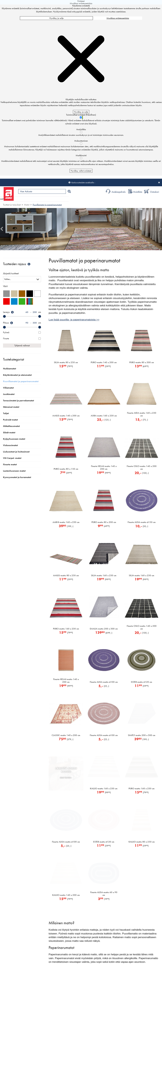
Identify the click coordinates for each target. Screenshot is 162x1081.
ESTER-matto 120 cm (141, 682)
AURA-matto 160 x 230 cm (104, 415)
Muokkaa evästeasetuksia (118, 18)
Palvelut (67, 198)
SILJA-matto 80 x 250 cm (66, 362)
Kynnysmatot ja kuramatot (17, 477)
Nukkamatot (9, 368)
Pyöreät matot (10, 419)
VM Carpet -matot (12, 458)
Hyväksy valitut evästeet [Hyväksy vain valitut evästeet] (81, 170)
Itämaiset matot (11, 406)
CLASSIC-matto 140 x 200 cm (66, 735)
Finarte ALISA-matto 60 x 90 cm (103, 893)
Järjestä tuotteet (11, 273)
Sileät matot (9, 432)
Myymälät (51, 198)
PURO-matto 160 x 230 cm (66, 628)
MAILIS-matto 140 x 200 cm (66, 415)
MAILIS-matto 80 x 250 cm (66, 575)
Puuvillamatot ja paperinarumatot (47, 204)
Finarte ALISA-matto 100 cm (104, 682)
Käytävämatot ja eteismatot (17, 375)
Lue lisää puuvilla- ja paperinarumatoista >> (74, 319)
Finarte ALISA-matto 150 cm (142, 522)
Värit (5, 286)
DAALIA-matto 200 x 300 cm (104, 628)
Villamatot (8, 387)
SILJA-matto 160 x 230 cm (103, 575)
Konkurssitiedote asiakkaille (82, 182)
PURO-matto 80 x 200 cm (103, 522)
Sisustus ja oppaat (85, 198)
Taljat (6, 413)
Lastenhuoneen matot (14, 470)
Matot (26, 204)
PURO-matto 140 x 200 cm (104, 362)
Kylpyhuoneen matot (14, 438)
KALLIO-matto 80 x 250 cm (142, 841)
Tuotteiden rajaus (17, 264)
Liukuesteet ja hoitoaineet (16, 451)
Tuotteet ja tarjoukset (28, 198)
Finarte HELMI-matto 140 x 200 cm (104, 467)
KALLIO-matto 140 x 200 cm (66, 895)
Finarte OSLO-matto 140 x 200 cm (142, 467)
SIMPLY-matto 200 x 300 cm (141, 735)
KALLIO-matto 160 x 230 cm (103, 788)
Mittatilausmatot (11, 426)
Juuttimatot (8, 394)
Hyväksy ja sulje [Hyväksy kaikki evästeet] (56, 18)
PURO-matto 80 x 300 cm (141, 362)
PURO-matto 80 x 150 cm (66, 469)
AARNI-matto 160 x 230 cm (66, 522)
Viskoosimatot (10, 445)
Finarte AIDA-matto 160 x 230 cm (141, 414)
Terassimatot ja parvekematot (18, 400)
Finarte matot (10, 464)
